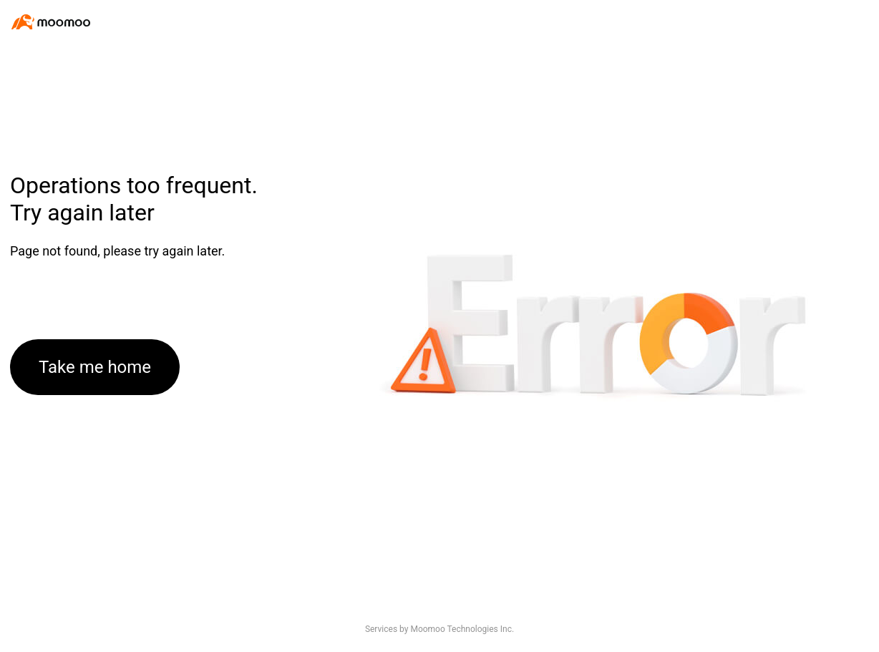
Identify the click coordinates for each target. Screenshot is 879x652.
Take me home (95, 367)
